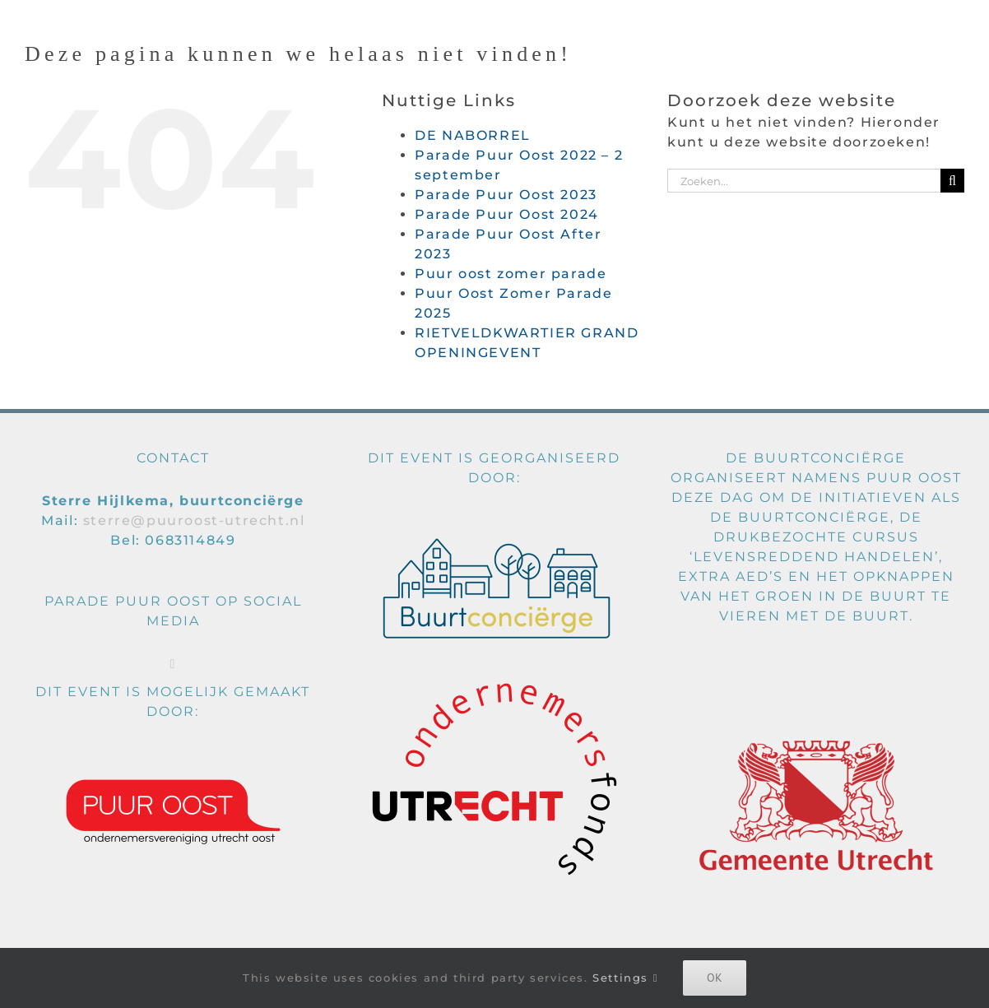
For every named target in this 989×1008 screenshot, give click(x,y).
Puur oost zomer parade (510, 273)
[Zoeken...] (803, 181)
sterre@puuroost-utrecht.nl (194, 520)
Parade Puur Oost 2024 (507, 214)
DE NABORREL (473, 135)
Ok (714, 977)
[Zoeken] (952, 181)
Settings (625, 977)
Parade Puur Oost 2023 (506, 194)
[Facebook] (173, 664)
